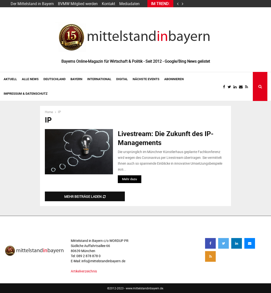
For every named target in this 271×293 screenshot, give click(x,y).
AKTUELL (10, 79)
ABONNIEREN (174, 79)
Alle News (30, 79)
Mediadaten (129, 3)
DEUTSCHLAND (54, 79)
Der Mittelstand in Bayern (32, 3)
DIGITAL (122, 79)
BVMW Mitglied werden (78, 3)
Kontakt (108, 3)
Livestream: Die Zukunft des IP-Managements (166, 138)
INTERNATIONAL (99, 79)
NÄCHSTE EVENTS (146, 79)
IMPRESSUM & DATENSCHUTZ (26, 93)
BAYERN (76, 79)
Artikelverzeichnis (84, 271)
